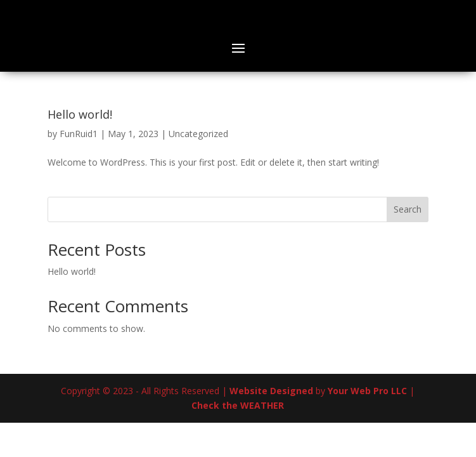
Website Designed (271, 391)
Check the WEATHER (237, 405)
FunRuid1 (79, 134)
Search (407, 209)
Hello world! (80, 114)
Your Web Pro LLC (367, 391)
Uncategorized (198, 134)
